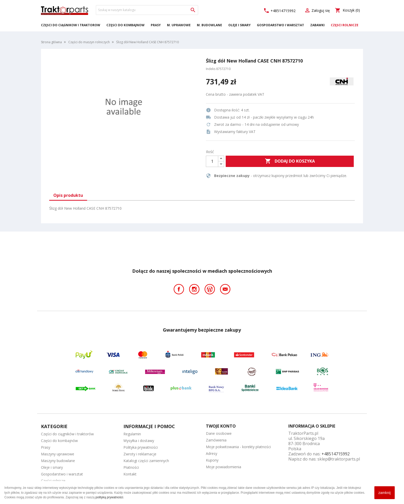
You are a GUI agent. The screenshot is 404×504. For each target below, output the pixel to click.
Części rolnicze (344, 25)
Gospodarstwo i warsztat (280, 25)
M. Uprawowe (179, 25)
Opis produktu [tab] (68, 195)
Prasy (156, 25)
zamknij (384, 493)
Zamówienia (216, 440)
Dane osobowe (219, 433)
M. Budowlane (209, 25)
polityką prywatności (109, 497)
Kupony (212, 460)
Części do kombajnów (125, 25)
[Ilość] (212, 161)
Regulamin (132, 433)
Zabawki (317, 25)
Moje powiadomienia (223, 466)
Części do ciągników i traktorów (70, 25)
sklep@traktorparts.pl (338, 459)
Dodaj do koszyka (290, 161)
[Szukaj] (147, 10)
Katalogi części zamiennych (146, 460)
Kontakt (130, 474)
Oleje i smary (239, 25)
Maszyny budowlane (58, 460)
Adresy (211, 453)
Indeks (210, 69)
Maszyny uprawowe (57, 454)
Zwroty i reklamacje (139, 454)
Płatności (131, 467)
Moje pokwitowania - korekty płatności (238, 446)
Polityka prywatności (140, 447)
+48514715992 (279, 10)
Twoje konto (221, 426)
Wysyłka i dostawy (138, 440)
